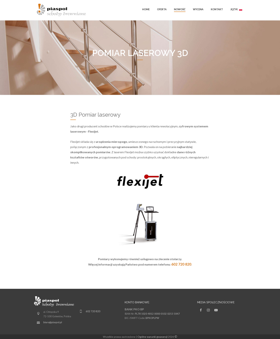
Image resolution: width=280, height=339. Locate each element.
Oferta (162, 9)
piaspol (63, 10)
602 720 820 (93, 311)
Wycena (198, 9)
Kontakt (217, 9)
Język (236, 9)
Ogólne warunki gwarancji (152, 336)
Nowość (179, 9)
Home (146, 9)
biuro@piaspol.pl (52, 322)
